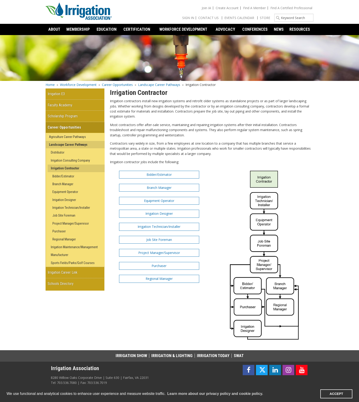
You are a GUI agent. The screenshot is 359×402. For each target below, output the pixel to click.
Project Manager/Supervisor (159, 253)
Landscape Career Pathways (159, 85)
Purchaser (159, 266)
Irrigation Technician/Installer (159, 226)
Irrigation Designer (159, 213)
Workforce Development (78, 85)
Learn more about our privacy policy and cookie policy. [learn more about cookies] (215, 394)
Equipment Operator (159, 200)
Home (50, 85)
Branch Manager (159, 187)
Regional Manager (159, 278)
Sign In (188, 18)
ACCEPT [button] (336, 394)
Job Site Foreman (159, 239)
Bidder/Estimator (159, 174)
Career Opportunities (117, 85)
